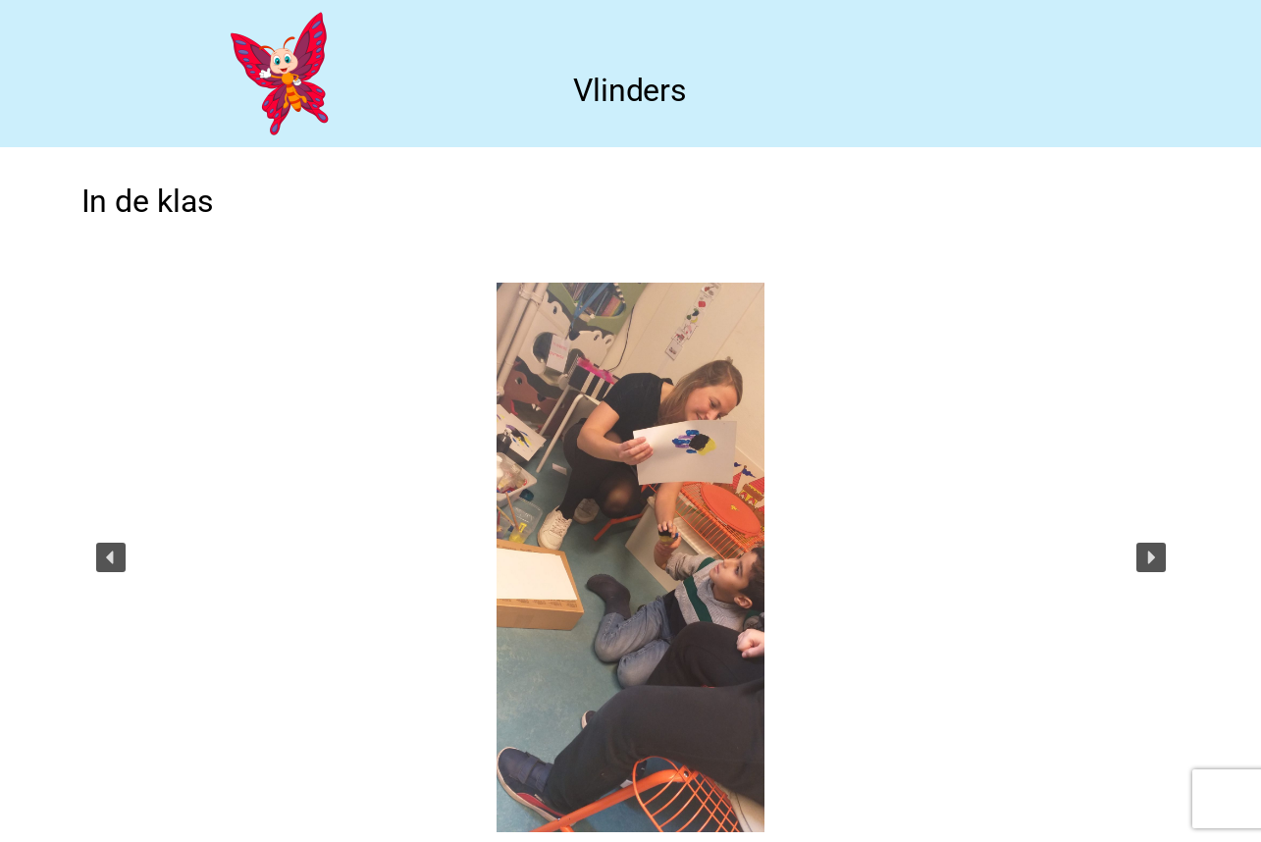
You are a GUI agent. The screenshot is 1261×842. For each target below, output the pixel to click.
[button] (111, 557)
